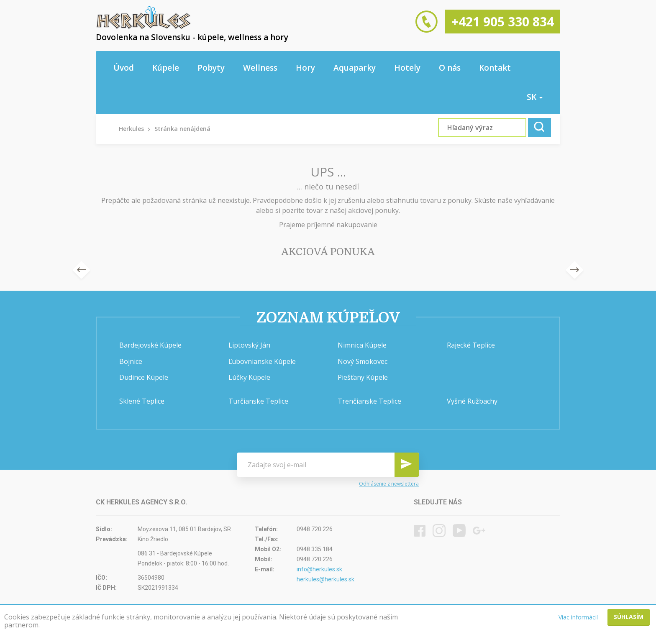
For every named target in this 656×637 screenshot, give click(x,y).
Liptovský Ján (249, 345)
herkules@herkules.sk (325, 579)
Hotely (407, 67)
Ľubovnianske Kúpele (262, 361)
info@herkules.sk (319, 569)
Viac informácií (578, 617)
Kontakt (495, 67)
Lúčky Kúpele (249, 377)
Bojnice (130, 361)
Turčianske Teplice (258, 401)
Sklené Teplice (141, 401)
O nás (450, 67)
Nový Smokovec (362, 361)
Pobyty (211, 67)
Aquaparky (354, 67)
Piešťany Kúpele (363, 377)
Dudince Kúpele (143, 377)
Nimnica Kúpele (362, 345)
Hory (305, 67)
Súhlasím (628, 617)
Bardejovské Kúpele (150, 345)
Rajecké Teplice (471, 345)
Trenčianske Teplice (369, 401)
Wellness (260, 67)
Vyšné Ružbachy (472, 401)
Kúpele (165, 67)
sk (535, 97)
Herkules (131, 129)
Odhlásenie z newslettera (389, 483)
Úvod (123, 67)
